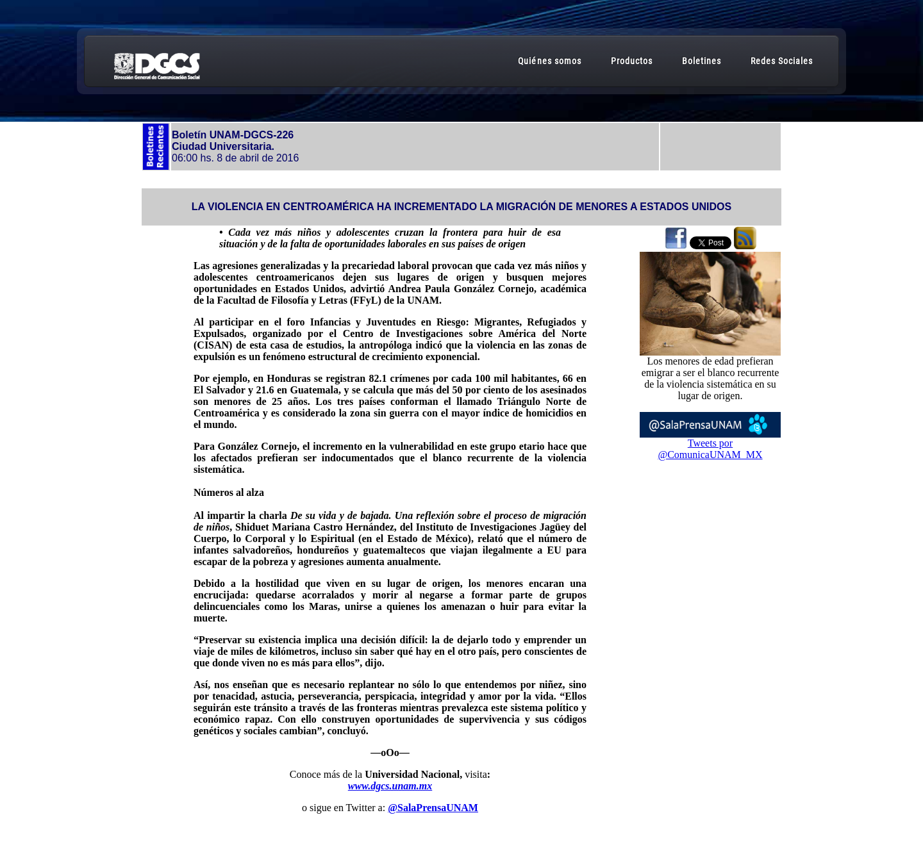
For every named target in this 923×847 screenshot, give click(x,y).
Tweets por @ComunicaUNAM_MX (710, 449)
